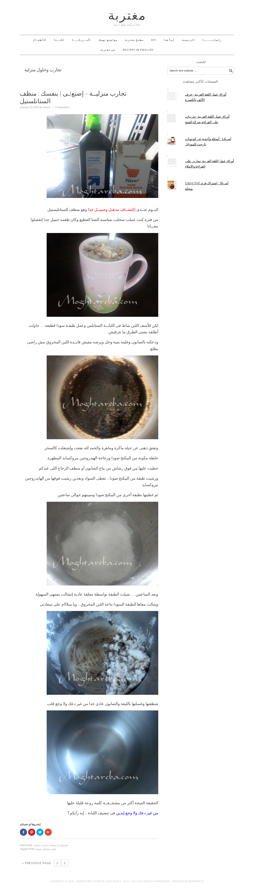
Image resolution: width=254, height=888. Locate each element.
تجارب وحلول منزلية (46, 849)
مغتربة (127, 15)
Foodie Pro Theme (88, 881)
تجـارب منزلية (41, 845)
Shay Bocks (113, 881)
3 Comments (62, 107)
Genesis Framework (156, 881)
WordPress (196, 881)
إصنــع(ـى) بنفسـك (58, 845)
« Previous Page (36, 863)
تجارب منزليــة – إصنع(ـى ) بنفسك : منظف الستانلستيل (73, 97)
